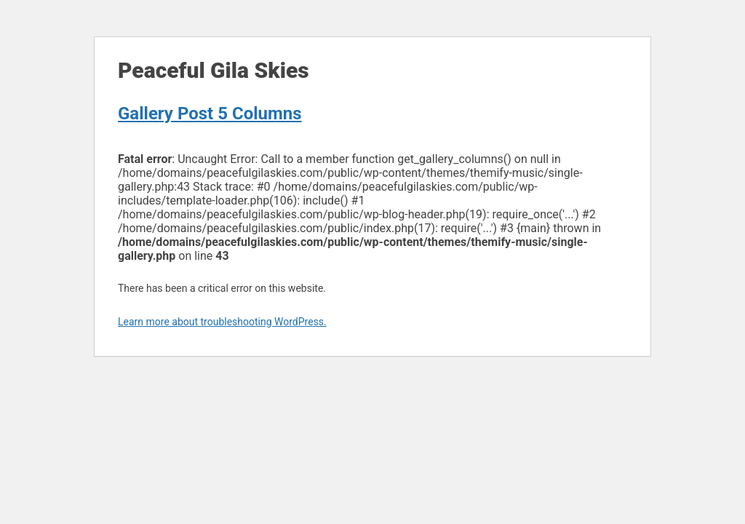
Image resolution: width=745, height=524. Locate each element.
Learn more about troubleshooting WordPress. (222, 322)
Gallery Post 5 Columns (210, 113)
